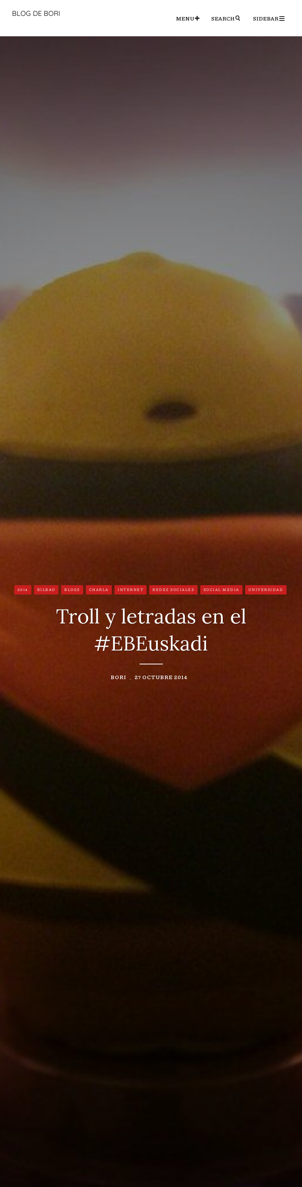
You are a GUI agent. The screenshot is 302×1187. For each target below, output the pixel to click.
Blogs (72, 589)
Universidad (265, 589)
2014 (22, 589)
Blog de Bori (36, 13)
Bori (118, 677)
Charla (99, 589)
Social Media (221, 589)
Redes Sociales (173, 589)
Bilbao (46, 589)
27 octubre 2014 (161, 677)
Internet (130, 589)
